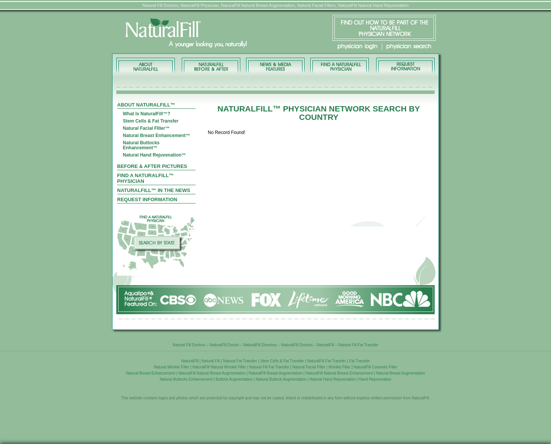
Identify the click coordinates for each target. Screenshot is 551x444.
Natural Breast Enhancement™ (156, 135)
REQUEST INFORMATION (405, 65)
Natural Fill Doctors (189, 345)
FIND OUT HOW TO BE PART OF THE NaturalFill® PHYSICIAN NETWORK (384, 28)
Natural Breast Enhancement (150, 373)
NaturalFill (325, 345)
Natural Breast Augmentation (400, 373)
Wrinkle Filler (339, 367)
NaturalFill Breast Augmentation (276, 373)
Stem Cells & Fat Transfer (150, 121)
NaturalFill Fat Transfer (326, 361)
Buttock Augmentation (234, 379)
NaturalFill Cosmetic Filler (375, 367)
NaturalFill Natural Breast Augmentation (212, 373)
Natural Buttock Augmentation (281, 379)
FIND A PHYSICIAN (339, 65)
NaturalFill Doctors (297, 345)
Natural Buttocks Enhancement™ (141, 145)
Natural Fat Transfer (240, 361)
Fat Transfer (359, 361)
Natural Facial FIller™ (146, 128)
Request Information (147, 199)
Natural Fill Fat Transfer (358, 345)
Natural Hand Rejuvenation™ (154, 155)
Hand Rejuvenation (375, 379)
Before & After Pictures (152, 166)
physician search (409, 46)
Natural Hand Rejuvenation (332, 379)
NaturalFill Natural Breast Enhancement (339, 373)
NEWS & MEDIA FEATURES (275, 65)
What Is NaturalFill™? (146, 113)
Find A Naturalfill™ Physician (145, 178)
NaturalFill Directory (260, 345)
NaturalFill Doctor (224, 345)
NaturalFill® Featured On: (275, 299)
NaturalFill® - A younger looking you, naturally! (209, 33)
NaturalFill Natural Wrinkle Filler (219, 367)
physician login (357, 46)
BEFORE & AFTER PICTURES (211, 65)
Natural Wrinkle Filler (171, 367)
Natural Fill (211, 361)
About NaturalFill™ (146, 65)
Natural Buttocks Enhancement (186, 379)
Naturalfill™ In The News (153, 190)
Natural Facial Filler (308, 367)
